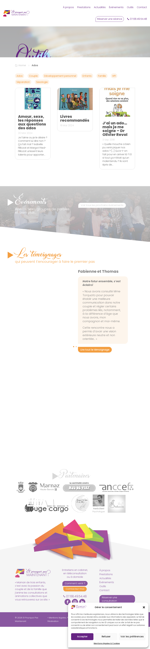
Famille (102, 98)
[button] (143, 607)
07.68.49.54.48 (138, 19)
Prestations (84, 7)
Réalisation (53, 643)
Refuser (106, 636)
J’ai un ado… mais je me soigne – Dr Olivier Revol (114, 151)
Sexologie (42, 104)
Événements (116, 7)
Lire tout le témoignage (94, 372)
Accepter (82, 636)
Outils (130, 7)
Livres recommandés (74, 140)
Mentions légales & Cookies (107, 643)
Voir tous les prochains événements (102, 227)
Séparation (23, 104)
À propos (68, 7)
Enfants (87, 98)
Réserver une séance (109, 19)
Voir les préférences (132, 636)
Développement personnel (60, 98)
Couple (33, 98)
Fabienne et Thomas (98, 293)
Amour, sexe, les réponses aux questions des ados (32, 144)
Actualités (100, 7)
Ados (20, 98)
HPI (114, 98)
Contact (142, 7)
